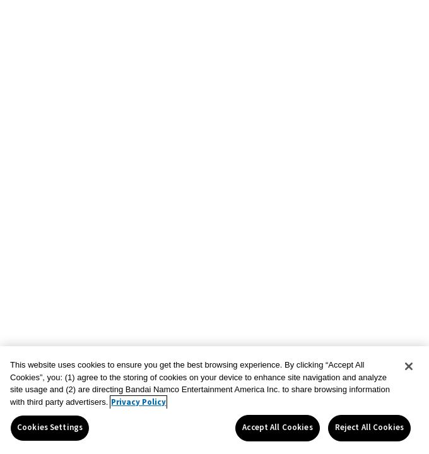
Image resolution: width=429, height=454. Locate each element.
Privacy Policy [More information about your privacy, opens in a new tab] (138, 402)
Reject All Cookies (369, 427)
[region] (214, 400)
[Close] (409, 366)
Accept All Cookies (277, 427)
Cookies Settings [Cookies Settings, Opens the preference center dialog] (50, 427)
